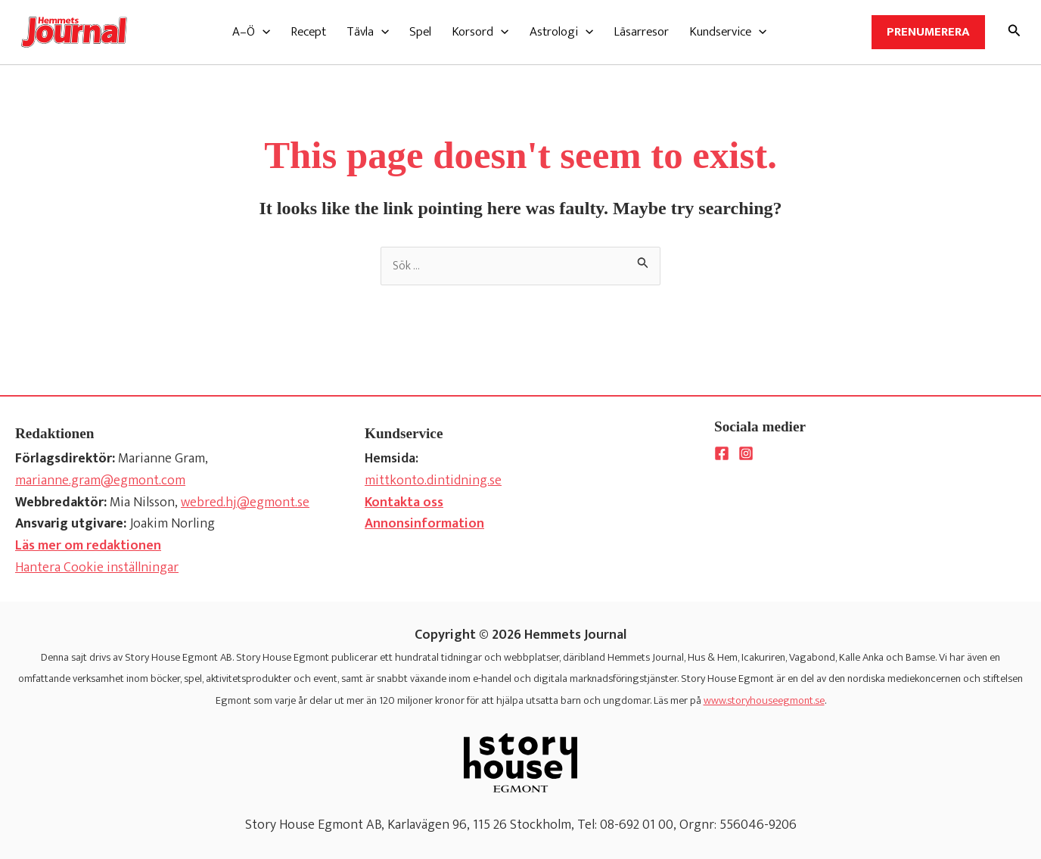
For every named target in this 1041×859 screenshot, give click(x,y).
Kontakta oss (404, 502)
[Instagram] (746, 453)
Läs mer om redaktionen (88, 545)
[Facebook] (721, 453)
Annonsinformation (424, 523)
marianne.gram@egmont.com (100, 480)
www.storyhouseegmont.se (764, 701)
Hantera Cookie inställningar (97, 568)
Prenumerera (928, 31)
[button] (251, 32)
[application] (262, 31)
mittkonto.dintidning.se (433, 480)
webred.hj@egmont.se (245, 502)
